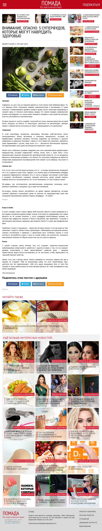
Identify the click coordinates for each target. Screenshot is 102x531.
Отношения (84, 519)
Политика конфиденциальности (42, 523)
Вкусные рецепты (86, 515)
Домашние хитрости (88, 522)
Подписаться (91, 5)
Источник (5, 289)
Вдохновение (85, 526)
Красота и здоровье (87, 511)
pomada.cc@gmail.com (13, 523)
